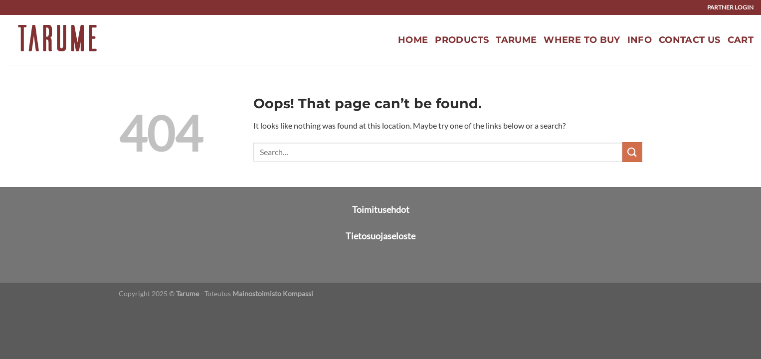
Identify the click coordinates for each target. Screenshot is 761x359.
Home (413, 39)
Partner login (730, 7)
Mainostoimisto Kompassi (272, 293)
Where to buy (582, 39)
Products (462, 39)
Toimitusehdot (380, 209)
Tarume (516, 39)
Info (639, 39)
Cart (741, 39)
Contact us (690, 39)
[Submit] (632, 152)
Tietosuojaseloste (380, 235)
